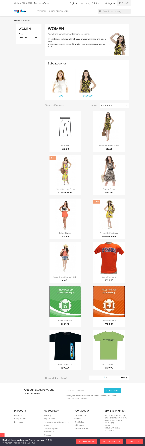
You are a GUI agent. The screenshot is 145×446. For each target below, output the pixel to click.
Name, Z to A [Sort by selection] (114, 105)
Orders (77, 418)
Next (124, 377)
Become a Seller (42, 3)
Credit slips (79, 422)
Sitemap (47, 435)
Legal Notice (49, 418)
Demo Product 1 (109, 364)
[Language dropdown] (74, 3)
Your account (82, 410)
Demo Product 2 (65, 364)
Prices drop (19, 415)
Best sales (18, 422)
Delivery (47, 415)
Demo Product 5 (109, 277)
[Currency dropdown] (95, 3)
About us (48, 425)
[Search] (114, 11)
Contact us (49, 431)
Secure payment (51, 428)
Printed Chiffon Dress (109, 233)
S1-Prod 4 (65, 145)
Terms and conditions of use (56, 422)
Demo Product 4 (65, 320)
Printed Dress (109, 189)
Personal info (80, 415)
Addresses (79, 425)
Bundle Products (59, 11)
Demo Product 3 (109, 320)
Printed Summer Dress (109, 145)
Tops (21, 34)
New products (20, 418)
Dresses (23, 37)
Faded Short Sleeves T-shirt (65, 277)
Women (41, 11)
